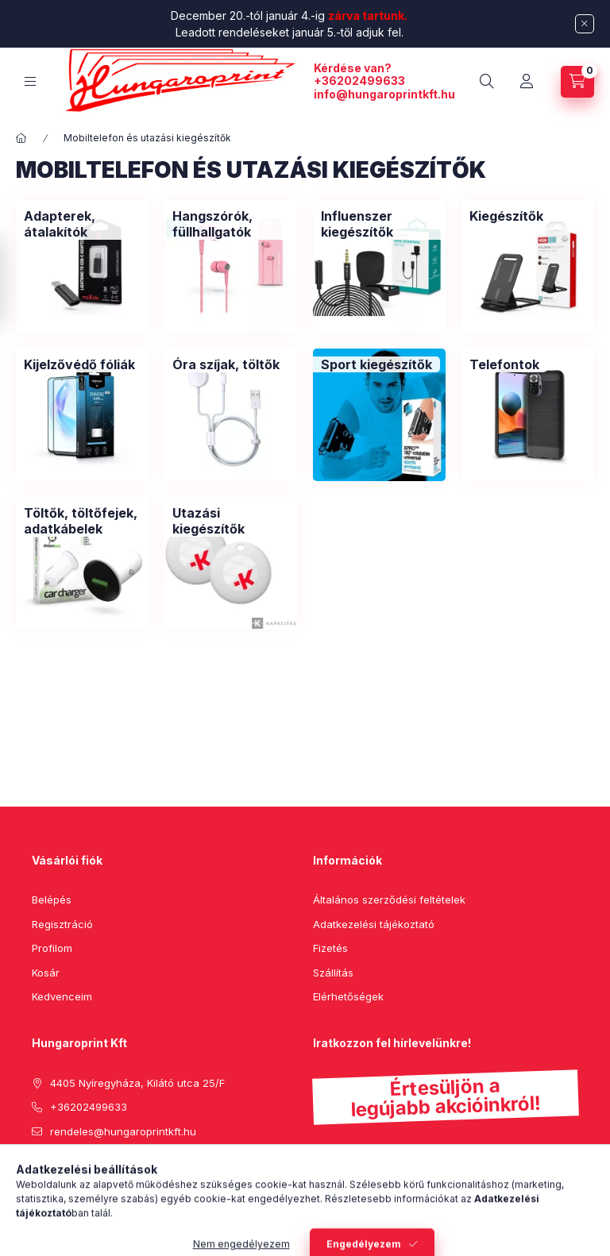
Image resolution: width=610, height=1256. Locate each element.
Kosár (46, 972)
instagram (100, 1171)
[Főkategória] (21, 138)
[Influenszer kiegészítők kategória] (379, 224)
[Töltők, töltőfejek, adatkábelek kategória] (82, 521)
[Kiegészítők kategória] (506, 216)
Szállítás (333, 972)
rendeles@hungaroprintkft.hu (123, 1131)
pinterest (68, 1171)
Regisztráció (62, 924)
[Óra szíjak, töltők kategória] (226, 364)
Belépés (51, 899)
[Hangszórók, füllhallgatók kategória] (230, 224)
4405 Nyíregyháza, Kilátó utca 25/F (137, 1083)
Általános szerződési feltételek (389, 899)
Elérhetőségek (348, 996)
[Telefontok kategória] (504, 364)
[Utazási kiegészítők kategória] (230, 521)
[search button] (487, 82)
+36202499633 (359, 80)
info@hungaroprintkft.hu (384, 94)
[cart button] (577, 82)
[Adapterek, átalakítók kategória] (82, 224)
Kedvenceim (62, 996)
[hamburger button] (30, 81)
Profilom (52, 948)
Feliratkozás (363, 1184)
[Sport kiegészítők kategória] (376, 364)
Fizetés (330, 948)
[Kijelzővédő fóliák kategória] (79, 364)
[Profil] (526, 82)
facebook (36, 1171)
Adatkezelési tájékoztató (373, 924)
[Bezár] (584, 23)
